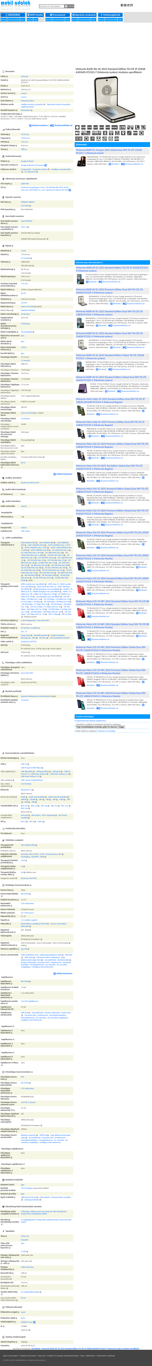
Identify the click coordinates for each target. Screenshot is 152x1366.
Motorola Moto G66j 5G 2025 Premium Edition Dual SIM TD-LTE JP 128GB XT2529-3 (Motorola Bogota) (110, 423)
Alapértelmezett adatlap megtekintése (91, 720)
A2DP (23, 797)
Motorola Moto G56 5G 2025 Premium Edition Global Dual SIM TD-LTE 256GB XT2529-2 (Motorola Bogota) (112, 512)
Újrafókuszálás (63, 960)
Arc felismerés (30, 172)
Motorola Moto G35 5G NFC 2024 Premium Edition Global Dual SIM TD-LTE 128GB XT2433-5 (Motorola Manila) (111, 694)
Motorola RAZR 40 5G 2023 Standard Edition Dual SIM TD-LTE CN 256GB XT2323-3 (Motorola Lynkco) (109, 335)
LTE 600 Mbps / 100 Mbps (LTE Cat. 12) (46, 612)
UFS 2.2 (24, 227)
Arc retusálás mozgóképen (58, 1018)
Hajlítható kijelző (27, 107)
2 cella (23, 1251)
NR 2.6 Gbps (67, 614)
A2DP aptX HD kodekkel (57, 797)
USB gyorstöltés (42, 771)
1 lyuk (23, 251)
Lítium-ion (25, 1236)
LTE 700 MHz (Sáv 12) (35, 560)
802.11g (44, 806)
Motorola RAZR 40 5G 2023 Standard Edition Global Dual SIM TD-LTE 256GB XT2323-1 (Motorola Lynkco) (111, 379)
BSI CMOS (25, 894)
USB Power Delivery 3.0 (30, 776)
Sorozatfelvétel (50, 960)
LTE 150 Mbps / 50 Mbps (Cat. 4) (56, 599)
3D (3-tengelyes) (27, 1188)
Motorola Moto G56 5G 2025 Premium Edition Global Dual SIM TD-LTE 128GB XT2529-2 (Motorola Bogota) (112, 445)
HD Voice (42, 638)
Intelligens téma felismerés (42, 967)
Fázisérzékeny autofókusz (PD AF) (34, 924)
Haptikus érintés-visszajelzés (32, 104)
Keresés (69, 6)
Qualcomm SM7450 (28, 641)
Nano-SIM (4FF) (43, 620)
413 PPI (24, 303)
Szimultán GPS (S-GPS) (29, 854)
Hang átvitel (25, 635)
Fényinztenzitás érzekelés (61, 1197)
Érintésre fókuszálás (28, 962)
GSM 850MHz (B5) (28, 542)
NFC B (31, 821)
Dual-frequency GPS (53, 854)
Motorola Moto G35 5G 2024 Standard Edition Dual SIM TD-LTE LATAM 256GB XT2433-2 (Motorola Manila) (112, 580)
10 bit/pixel (25, 324)
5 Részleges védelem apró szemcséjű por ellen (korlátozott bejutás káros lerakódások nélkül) (43, 1212)
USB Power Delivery (38, 774)
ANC (34, 638)
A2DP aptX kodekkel (37, 797)
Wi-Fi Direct (36, 815)
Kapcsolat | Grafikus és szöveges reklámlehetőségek (58, 1356)
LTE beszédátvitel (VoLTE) (59, 638)
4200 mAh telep (27, 1267)
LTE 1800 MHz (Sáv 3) (53, 552)
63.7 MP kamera (27, 913)
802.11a (24, 806)
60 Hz (23, 462)
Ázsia (23, 1318)
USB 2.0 (24, 764)
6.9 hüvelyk (25, 258)
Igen (22, 335)
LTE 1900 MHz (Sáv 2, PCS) (31, 552)
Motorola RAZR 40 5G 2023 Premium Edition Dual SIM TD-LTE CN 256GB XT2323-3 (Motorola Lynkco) (109, 291)
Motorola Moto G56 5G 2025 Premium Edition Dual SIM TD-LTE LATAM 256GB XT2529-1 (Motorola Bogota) (112, 534)
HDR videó (29, 957)
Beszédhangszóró (41, 635)
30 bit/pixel (25, 314)
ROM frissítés (35, 14)
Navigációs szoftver (40, 169)
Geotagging (25, 857)
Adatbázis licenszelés (28, 1356)
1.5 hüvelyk (25, 360)
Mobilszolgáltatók (110, 14)
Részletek (114, 164)
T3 (26, 631)
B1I (22, 872)
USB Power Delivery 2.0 (59, 774)
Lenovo (24, 93)
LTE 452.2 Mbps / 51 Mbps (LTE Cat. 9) (45, 607)
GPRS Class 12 (53, 584)
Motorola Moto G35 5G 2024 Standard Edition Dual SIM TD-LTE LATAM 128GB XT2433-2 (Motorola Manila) (112, 557)
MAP (61, 799)
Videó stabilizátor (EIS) (29, 955)
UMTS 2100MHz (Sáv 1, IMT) (59, 545)
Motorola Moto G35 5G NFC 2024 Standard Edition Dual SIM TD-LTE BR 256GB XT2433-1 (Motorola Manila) (112, 603)
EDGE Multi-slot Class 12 (46, 586)
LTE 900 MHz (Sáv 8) (46, 558)
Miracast (24, 815)
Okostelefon (25, 110)
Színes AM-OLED (27, 306)
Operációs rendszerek (84, 14)
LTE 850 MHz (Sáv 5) (55, 555)
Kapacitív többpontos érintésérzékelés (36, 696)
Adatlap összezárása (38, 125)
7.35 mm (24, 142)
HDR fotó (68, 955)
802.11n (54, 806)
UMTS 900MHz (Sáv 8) (39, 550)
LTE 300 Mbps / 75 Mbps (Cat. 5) (34, 604)
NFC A (23, 821)
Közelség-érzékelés (32, 1200)
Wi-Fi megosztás (48, 815)
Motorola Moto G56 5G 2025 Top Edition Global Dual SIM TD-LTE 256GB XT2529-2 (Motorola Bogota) (109, 467)
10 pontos (25, 700)
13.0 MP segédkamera (29, 1001)
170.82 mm (25, 138)
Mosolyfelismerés (37, 964)
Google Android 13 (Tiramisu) (32, 165)
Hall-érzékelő (45, 1197)
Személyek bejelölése (58, 1015)
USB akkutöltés (27, 771)
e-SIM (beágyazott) (28, 620)
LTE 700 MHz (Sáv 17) (56, 560)
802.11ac (64, 806)
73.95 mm (25, 134)
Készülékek (12, 14)
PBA (33, 802)
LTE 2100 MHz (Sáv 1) (60, 550)
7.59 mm (24, 283)
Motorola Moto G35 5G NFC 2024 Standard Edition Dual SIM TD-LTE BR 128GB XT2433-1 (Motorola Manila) (112, 626)
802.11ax (24, 808)
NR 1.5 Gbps (53, 614)
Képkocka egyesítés (28, 1135)
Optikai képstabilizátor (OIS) (50, 955)
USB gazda (56, 771)
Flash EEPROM (26, 221)
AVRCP (23, 799)
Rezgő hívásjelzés (58, 635)
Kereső (4, 19)
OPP (68, 799)
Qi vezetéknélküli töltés (30, 1292)
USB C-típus (25, 531)
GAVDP (32, 799)
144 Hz (23, 347)
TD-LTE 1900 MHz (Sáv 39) (55, 568)
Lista (22, 19)
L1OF (23, 860)
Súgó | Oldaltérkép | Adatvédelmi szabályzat (97, 1356)
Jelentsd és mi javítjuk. (107, 731)
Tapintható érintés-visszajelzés (58, 104)
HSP (54, 799)
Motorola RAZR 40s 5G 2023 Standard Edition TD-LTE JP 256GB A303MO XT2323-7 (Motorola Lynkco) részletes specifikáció (90, 1349)
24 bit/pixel (25, 418)
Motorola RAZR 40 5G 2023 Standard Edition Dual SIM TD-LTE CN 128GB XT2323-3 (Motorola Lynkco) (109, 313)
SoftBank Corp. (27, 1322)
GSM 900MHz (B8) (46, 542)
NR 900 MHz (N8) (31, 575)
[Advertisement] (76, 44)
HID (47, 799)
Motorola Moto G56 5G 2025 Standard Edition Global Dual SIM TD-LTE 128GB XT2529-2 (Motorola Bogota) (112, 490)
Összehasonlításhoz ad (61, 125)
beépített (24, 1240)
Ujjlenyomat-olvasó (28, 1197)
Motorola (24, 76)
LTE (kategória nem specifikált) (48, 596)
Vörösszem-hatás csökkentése (48, 957)
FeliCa (40, 821)
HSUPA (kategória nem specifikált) (46, 589)
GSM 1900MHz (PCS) (36, 545)
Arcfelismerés (56, 962)
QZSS (42, 857)
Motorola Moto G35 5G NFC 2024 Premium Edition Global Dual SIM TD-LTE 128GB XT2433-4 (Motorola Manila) (111, 672)
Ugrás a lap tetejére (10, 1356)
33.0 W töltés (26, 784)
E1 (22, 866)
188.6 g (24, 149)
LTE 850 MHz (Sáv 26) (39, 565)
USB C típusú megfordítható (32, 780)
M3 (22, 631)
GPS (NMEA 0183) (28, 845)
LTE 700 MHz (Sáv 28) (59, 565)
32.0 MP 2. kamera (28, 1102)
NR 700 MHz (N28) (49, 575)
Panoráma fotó (43, 962)
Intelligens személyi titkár (61, 169)
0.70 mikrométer (27, 903)
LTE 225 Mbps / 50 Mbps (30, 601)
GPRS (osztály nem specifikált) (32, 584)
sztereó (24, 506)
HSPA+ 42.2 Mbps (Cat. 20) (44, 594)
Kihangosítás (26, 638)
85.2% (23, 293)
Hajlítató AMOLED (28, 310)
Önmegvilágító (26, 332)
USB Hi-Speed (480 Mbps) (31, 768)
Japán (23, 1312)
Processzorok (58, 14)
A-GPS (42, 854)
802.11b (34, 806)
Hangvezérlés (26, 169)
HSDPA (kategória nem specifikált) (46, 591)
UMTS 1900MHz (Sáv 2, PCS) (36, 547)
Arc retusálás (50, 964)
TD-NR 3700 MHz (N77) (42, 578)
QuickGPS (35, 857)
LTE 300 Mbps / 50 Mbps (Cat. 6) (56, 601)
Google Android (27, 161)
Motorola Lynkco (27, 101)
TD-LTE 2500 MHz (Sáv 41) (52, 570)
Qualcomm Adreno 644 (30, 482)
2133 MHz (25, 206)
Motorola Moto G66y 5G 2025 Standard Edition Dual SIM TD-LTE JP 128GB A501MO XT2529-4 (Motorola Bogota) (110, 400)
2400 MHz (25, 183)
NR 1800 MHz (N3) (65, 573)
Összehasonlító (14, 19)
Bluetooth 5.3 (26, 790)
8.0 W (23, 1298)
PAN (26, 802)
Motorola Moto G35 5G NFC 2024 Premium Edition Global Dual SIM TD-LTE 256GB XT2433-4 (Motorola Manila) (111, 649)
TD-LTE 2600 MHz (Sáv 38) (31, 568)
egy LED (24, 949)
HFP (40, 799)
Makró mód (66, 1012)
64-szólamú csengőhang (30, 628)
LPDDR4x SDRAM (27, 202)
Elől (22, 1077)
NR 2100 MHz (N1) (46, 573)
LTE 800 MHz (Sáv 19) (46, 563)
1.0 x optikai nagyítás (29, 920)
